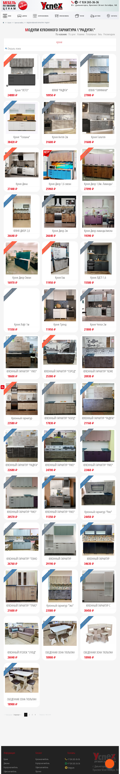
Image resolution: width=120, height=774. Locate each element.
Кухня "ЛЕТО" (22, 90)
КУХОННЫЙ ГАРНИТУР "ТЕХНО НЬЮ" (22, 558)
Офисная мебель (42, 767)
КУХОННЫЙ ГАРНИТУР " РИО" (22, 371)
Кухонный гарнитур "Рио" (98, 512)
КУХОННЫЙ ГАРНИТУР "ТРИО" (21, 605)
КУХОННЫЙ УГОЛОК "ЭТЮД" (22, 652)
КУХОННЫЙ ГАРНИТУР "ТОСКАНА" (98, 558)
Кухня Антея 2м (60, 137)
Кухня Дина (22, 184)
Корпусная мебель (43, 763)
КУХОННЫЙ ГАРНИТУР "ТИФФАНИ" (60, 558)
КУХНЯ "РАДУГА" (60, 90)
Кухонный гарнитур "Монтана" (21, 418)
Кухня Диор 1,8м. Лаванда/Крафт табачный (98, 184)
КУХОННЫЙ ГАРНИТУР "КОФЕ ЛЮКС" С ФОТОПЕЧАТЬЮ (98, 371)
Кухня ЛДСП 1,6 (98, 277)
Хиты (100, 34)
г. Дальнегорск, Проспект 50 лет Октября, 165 (94, 5)
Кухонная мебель (42, 759)
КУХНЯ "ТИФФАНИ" (98, 90)
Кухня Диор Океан (21, 277)
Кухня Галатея (98, 137)
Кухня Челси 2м (98, 324)
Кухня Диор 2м (60, 231)
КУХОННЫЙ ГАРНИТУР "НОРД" (60, 418)
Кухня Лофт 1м (21, 324)
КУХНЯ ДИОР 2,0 (22, 231)
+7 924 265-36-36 (85, 2)
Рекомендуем (109, 34)
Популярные (91, 34)
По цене (72, 34)
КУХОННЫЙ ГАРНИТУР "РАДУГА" (98, 418)
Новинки (80, 34)
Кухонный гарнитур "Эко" (60, 605)
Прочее (38, 771)
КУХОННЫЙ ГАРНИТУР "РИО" (60, 465)
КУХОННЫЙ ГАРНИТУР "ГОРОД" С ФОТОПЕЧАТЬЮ (60, 371)
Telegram (69, 767)
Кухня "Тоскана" (21, 137)
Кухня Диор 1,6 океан (60, 184)
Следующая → (17, 715)
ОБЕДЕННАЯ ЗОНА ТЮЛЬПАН (60, 652)
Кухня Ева (60, 277)
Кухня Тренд (60, 324)
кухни (59, 42)
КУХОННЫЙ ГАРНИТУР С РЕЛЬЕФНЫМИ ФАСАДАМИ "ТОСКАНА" (98, 605)
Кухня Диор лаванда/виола (98, 231)
